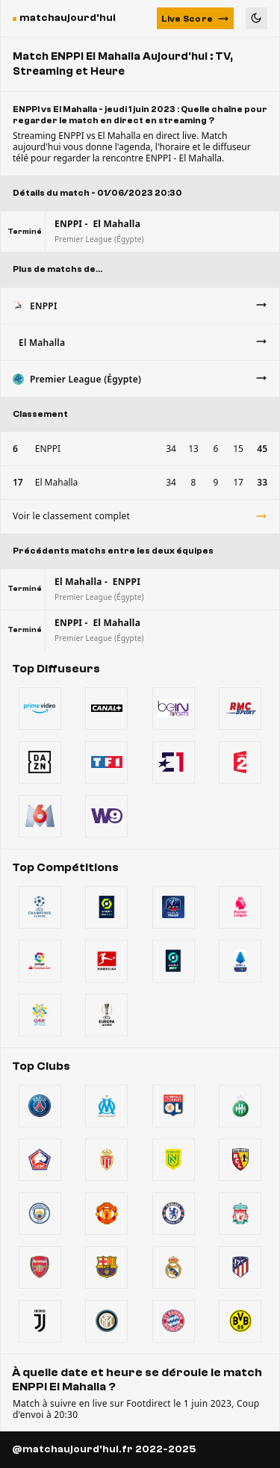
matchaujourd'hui (67, 18)
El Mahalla (56, 482)
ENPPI (47, 448)
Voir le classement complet (140, 516)
